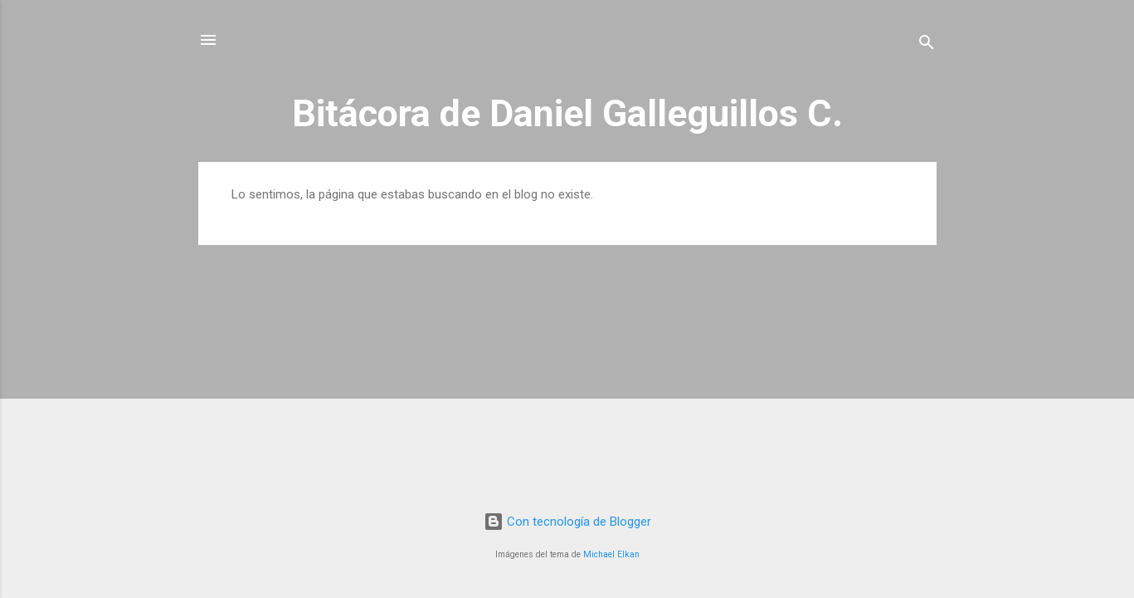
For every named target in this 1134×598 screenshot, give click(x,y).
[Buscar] (927, 45)
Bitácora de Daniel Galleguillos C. (567, 113)
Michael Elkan (611, 554)
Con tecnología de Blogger (567, 521)
